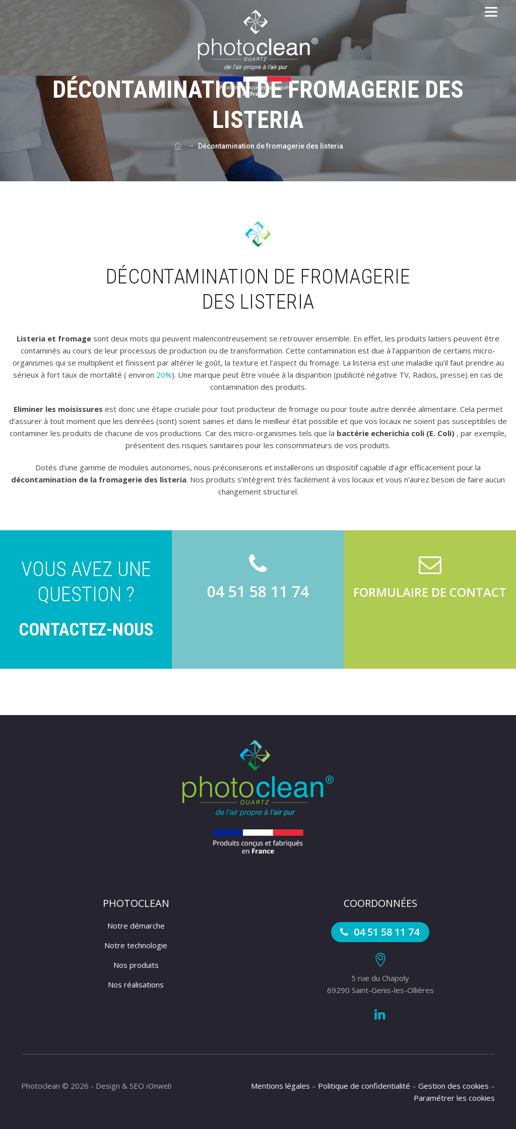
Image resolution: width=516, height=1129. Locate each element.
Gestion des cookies (453, 1086)
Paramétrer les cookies (454, 1098)
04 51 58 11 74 (378, 932)
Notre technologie (135, 945)
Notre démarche (136, 926)
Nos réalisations (136, 984)
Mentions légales (280, 1086)
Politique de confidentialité (364, 1086)
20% (164, 375)
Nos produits (136, 965)
